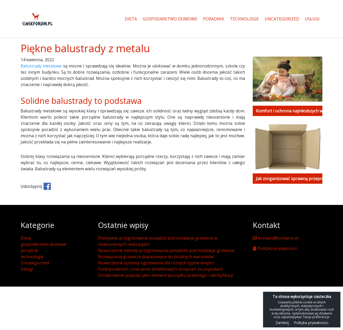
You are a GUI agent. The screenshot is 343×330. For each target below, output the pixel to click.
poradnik (213, 19)
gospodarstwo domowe (170, 19)
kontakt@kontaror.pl (276, 238)
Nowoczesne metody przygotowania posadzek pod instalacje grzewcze (166, 250)
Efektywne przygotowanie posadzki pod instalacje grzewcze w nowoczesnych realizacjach (157, 241)
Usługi (312, 19)
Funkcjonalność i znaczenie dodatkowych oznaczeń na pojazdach (160, 269)
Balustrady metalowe (41, 66)
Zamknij (282, 322)
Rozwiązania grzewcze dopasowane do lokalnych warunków (156, 256)
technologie (244, 19)
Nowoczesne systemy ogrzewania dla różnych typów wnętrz (156, 263)
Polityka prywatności (275, 248)
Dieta (131, 19)
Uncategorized (282, 19)
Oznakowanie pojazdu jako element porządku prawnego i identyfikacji (165, 275)
